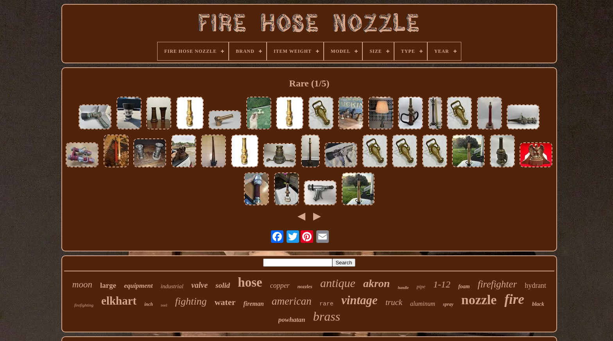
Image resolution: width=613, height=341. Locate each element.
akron (376, 283)
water (225, 302)
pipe (421, 286)
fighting (191, 301)
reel (164, 305)
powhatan (291, 319)
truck (393, 302)
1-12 (441, 284)
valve (199, 285)
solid (222, 285)
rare (326, 304)
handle (403, 287)
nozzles (305, 286)
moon (82, 284)
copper (280, 285)
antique (337, 282)
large (108, 285)
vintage (359, 300)
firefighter (497, 284)
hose (250, 282)
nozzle (479, 300)
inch (148, 304)
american (292, 301)
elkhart (118, 300)
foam (464, 286)
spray (448, 304)
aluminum (422, 303)
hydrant (535, 285)
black (538, 304)
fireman (253, 303)
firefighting (83, 305)
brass (326, 316)
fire (514, 299)
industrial (172, 286)
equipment (138, 285)
